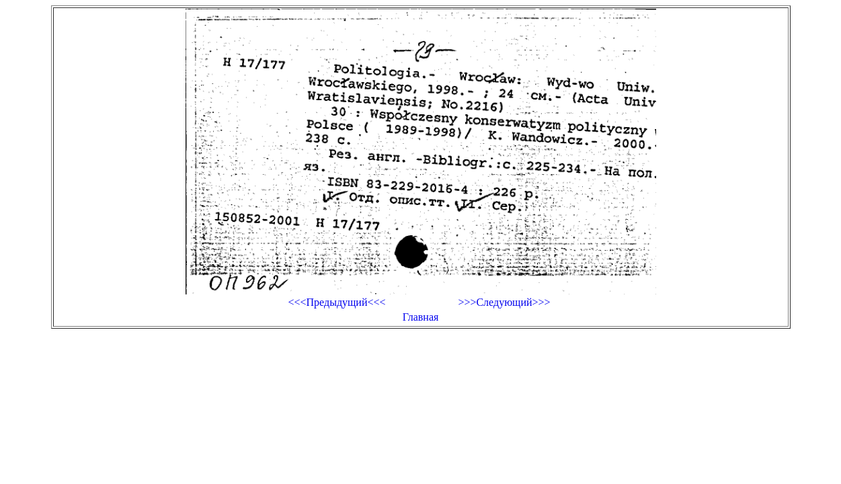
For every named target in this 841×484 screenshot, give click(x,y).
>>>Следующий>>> (504, 302)
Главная (421, 317)
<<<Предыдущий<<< (336, 302)
